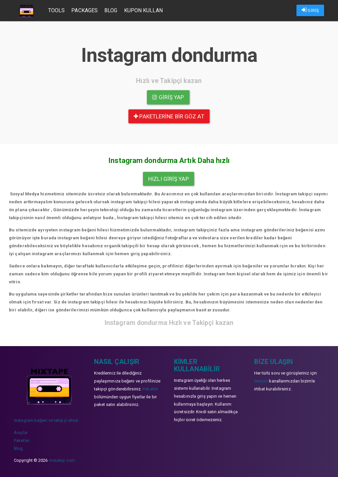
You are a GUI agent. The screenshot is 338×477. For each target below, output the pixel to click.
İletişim (261, 380)
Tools (57, 10)
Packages (85, 10)
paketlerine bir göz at (169, 116)
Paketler (21, 440)
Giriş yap (168, 97)
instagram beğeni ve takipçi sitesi (46, 420)
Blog (111, 10)
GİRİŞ (310, 10)
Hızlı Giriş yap (168, 179)
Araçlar (21, 432)
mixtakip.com (62, 460)
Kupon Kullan (144, 10)
